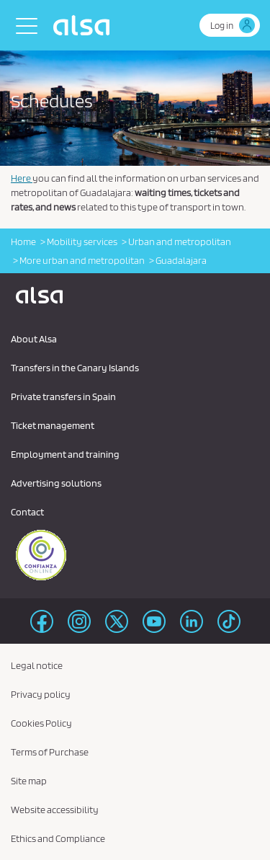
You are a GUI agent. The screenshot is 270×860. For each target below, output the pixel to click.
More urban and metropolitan (82, 260)
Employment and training (65, 454)
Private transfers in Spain (63, 396)
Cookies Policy (41, 723)
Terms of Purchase (50, 752)
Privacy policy (41, 694)
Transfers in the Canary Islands (75, 367)
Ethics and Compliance (58, 838)
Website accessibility (55, 809)
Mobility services (82, 241)
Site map (29, 780)
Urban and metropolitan (179, 241)
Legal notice (37, 665)
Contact (27, 512)
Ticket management (52, 425)
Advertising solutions (56, 483)
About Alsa (34, 339)
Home (23, 241)
